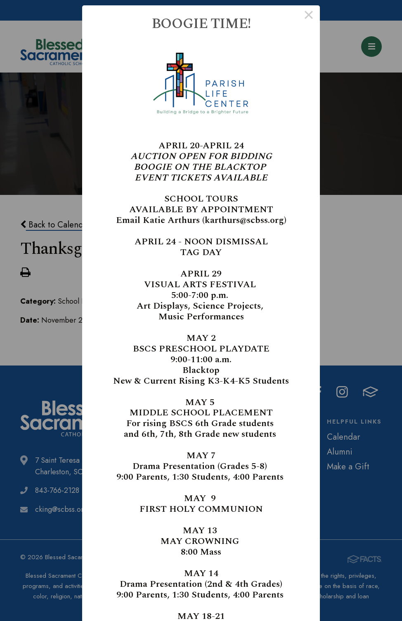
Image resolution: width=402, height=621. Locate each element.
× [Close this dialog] (308, 16)
